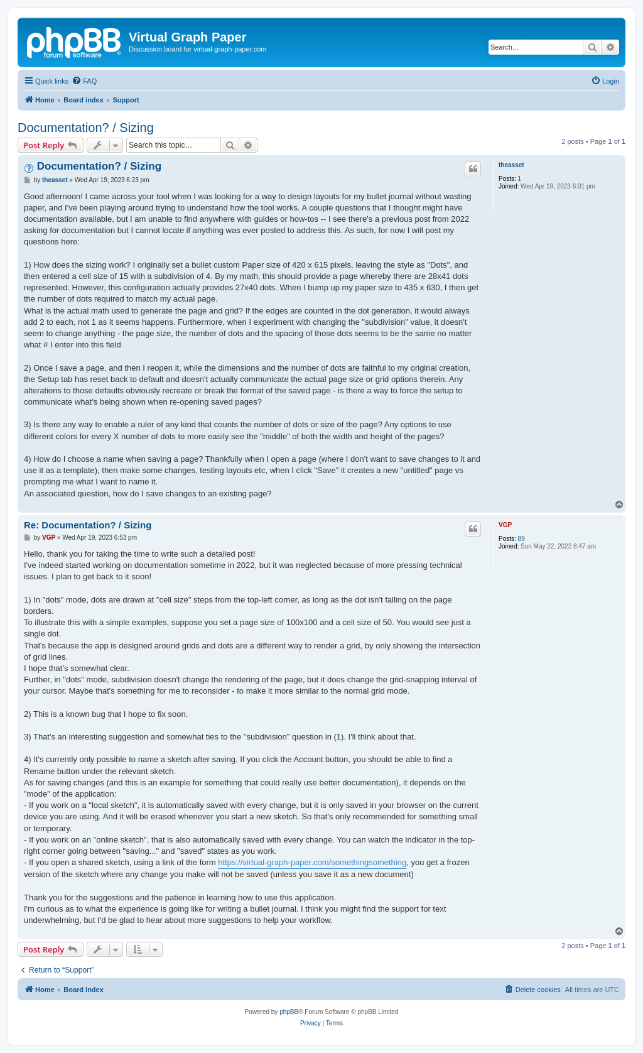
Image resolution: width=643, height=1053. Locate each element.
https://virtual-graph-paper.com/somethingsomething (312, 862)
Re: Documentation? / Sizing (87, 525)
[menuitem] (84, 81)
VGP (505, 524)
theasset (511, 164)
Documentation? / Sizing (86, 127)
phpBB (288, 1011)
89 (521, 538)
